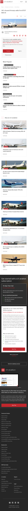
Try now (8, 51)
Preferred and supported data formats (9, 469)
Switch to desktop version (14, 363)
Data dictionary (4, 473)
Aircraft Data (4, 429)
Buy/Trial (14, 349)
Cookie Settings (17, 479)
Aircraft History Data (5, 433)
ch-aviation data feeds (5, 467)
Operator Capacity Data (6, 425)
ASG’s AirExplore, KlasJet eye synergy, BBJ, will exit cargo (14, 132)
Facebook (20, 36)
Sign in (21, 1)
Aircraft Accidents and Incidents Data (9, 437)
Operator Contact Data (6, 421)
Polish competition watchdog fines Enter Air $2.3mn (13, 77)
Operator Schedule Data (6, 423)
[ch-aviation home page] (6, 1)
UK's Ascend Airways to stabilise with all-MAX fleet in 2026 (13, 247)
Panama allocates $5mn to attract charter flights (14, 106)
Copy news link (23, 36)
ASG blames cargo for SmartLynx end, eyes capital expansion (13, 150)
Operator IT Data (4, 427)
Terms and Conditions (18, 486)
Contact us (14, 355)
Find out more (8, 55)
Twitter (13, 503)
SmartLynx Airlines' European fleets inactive (13, 211)
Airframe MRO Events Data (6, 441)
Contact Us (3, 491)
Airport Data (3, 419)
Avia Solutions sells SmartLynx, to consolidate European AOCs (13, 229)
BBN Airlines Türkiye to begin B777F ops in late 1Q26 (14, 266)
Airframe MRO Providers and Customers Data (10, 439)
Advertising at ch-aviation (6, 483)
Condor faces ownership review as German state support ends (12, 67)
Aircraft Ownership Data (6, 431)
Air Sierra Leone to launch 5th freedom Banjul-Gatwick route (14, 172)
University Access (5, 485)
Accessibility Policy (18, 492)
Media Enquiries (4, 487)
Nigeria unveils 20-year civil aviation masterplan (12, 96)
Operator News (4, 415)
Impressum (16, 490)
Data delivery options (5, 471)
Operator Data (4, 417)
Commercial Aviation (9, 7)
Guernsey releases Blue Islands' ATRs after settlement (13, 190)
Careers (3, 489)
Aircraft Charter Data (5, 435)
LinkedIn (14, 36)
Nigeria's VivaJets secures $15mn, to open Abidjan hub (14, 87)
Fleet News (17, 7)
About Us (3, 479)
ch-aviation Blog (4, 481)
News (2, 7)
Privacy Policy (17, 488)
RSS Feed (25, 36)
